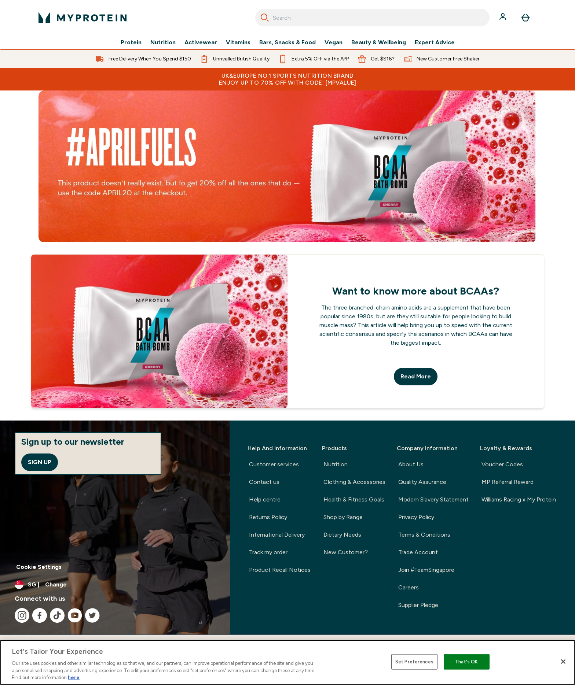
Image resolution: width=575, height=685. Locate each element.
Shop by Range (343, 517)
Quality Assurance (422, 481)
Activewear (200, 42)
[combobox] (372, 17)
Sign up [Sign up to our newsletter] (39, 462)
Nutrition (163, 42)
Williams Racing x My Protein (518, 499)
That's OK (466, 661)
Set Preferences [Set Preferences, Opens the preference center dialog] (414, 661)
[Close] (563, 661)
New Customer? (345, 552)
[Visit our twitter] (92, 615)
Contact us (264, 481)
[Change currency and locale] (115, 584)
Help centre (265, 499)
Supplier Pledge (418, 604)
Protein (131, 42)
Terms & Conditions (424, 534)
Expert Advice (435, 42)
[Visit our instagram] (22, 615)
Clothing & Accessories (354, 481)
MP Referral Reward (507, 481)
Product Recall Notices (280, 569)
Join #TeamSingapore (426, 569)
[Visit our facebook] (39, 615)
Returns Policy (268, 517)
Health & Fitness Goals (353, 499)
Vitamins (238, 42)
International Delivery (277, 534)
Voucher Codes (502, 464)
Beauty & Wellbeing (378, 42)
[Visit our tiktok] (57, 615)
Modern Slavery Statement (433, 499)
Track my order (268, 552)
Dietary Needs (342, 534)
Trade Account (418, 552)
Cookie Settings (39, 566)
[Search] (265, 17)
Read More (415, 376)
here (74, 677)
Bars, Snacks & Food (287, 42)
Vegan (334, 42)
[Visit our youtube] (74, 615)
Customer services (274, 464)
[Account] (503, 17)
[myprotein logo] (83, 17)
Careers (408, 587)
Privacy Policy (416, 517)
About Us (411, 464)
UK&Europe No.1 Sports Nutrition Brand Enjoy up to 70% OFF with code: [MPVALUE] (287, 79)
